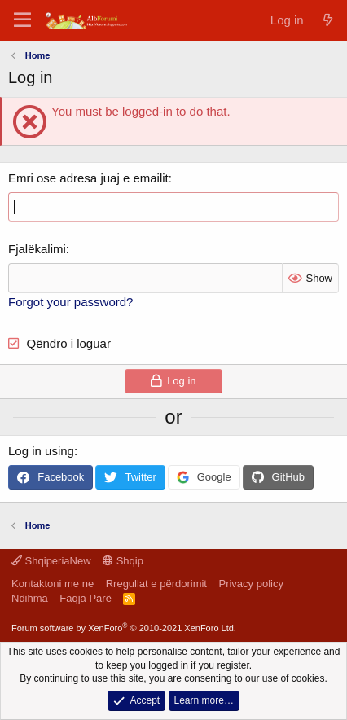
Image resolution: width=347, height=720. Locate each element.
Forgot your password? (70, 302)
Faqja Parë (85, 598)
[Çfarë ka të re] (328, 20)
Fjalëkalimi (37, 249)
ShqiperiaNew (51, 561)
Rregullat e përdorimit (156, 583)
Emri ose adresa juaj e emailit (88, 178)
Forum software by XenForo (123, 628)
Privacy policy (250, 583)
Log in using (41, 451)
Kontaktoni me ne (52, 583)
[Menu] (22, 20)
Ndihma (29, 598)
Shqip (123, 561)
